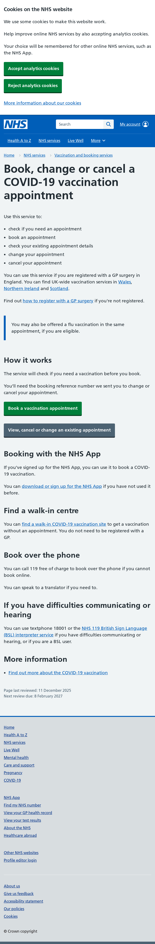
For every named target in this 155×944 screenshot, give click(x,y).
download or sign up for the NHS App (62, 486)
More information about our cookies (42, 103)
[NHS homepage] (15, 124)
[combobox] (79, 124)
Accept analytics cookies (33, 68)
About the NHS (17, 827)
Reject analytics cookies (33, 85)
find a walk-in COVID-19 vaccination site (64, 524)
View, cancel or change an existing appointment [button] (59, 430)
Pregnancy (13, 772)
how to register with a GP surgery (58, 301)
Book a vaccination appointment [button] (43, 408)
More (99, 140)
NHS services (49, 140)
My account (134, 124)
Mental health (16, 757)
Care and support (19, 765)
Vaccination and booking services (84, 155)
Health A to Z (19, 140)
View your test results (22, 820)
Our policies (14, 908)
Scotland (59, 288)
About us (12, 886)
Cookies (11, 916)
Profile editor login (20, 860)
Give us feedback (19, 893)
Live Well (75, 140)
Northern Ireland (21, 288)
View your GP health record (28, 812)
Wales (124, 282)
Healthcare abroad (20, 835)
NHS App (12, 797)
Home (9, 155)
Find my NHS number (22, 805)
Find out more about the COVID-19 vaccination (58, 672)
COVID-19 (12, 780)
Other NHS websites (21, 852)
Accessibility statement (23, 901)
